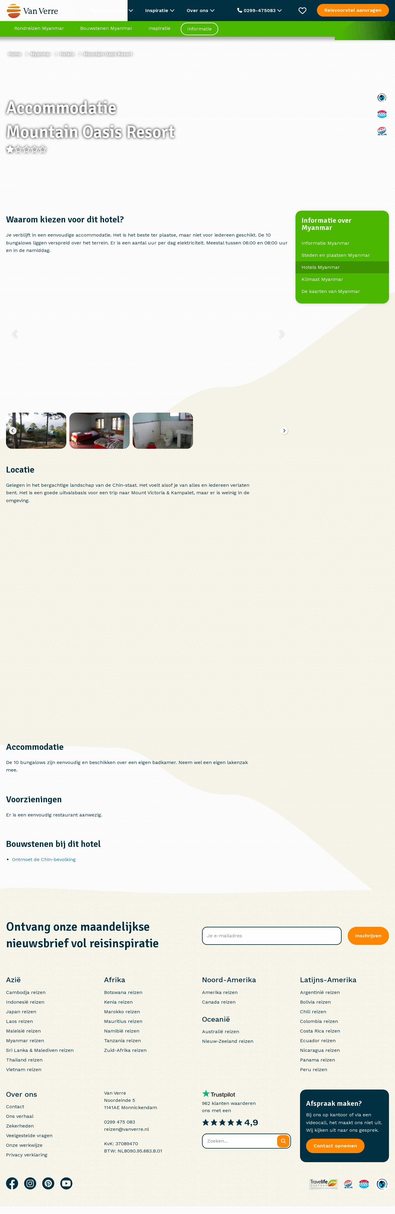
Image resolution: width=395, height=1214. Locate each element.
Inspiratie (159, 31)
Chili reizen (313, 1011)
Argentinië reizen (320, 992)
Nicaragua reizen (320, 1050)
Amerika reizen (220, 992)
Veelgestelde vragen (29, 1135)
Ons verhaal (19, 1116)
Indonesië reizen (25, 1002)
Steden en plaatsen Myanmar (336, 255)
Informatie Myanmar (325, 243)
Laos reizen (19, 1021)
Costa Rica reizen (320, 1031)
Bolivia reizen (315, 1002)
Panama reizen (317, 1060)
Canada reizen (218, 1002)
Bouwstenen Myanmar (106, 31)
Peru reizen (313, 1069)
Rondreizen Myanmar (39, 31)
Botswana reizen (123, 992)
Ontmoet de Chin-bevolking (44, 859)
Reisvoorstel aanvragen (352, 10)
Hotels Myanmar (321, 267)
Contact (15, 1106)
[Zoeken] (283, 1141)
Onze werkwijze (24, 1145)
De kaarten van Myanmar (331, 291)
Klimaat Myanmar (322, 279)
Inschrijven (368, 936)
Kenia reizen (118, 1002)
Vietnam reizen (23, 1069)
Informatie (199, 32)
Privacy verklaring (26, 1155)
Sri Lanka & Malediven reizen (40, 1050)
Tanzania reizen (122, 1040)
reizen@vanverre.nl (126, 1129)
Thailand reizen (24, 1060)
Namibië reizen (121, 1031)
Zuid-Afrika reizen (125, 1050)
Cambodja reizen (26, 992)
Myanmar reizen (25, 1040)
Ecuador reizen (318, 1040)
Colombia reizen (319, 1021)
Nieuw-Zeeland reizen (227, 1041)
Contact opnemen (335, 1146)
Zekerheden (20, 1126)
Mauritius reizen (123, 1021)
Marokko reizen (122, 1011)
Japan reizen (21, 1011)
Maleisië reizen (23, 1031)
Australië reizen (220, 1031)
